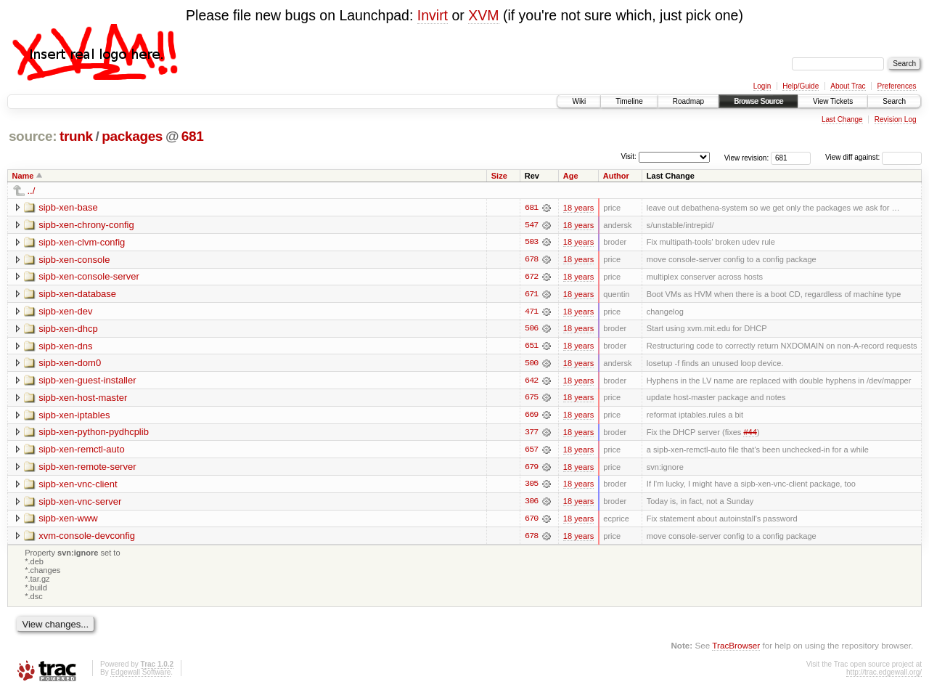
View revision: (746, 157)
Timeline (628, 101)
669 (531, 417)
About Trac (847, 86)
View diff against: (873, 157)
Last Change (842, 119)
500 (531, 364)
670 (531, 521)
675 (531, 399)
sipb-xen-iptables (74, 416)
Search (894, 101)
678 (531, 260)
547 (531, 225)
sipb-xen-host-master (82, 399)
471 (531, 312)
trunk (76, 136)
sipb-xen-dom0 (69, 364)
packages (132, 136)
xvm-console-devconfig (86, 538)
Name (23, 175)
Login (762, 86)
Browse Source (758, 101)
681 (192, 136)
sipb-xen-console (74, 259)
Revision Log (896, 119)
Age (570, 175)
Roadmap (688, 101)
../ (32, 190)
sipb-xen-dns (65, 346)
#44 (749, 434)
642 (531, 382)
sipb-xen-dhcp (68, 329)
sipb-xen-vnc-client (77, 486)
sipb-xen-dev (65, 311)
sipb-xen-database (77, 294)
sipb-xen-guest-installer (87, 381)
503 (531, 242)
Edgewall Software (140, 676)
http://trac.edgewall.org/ (884, 676)
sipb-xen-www (68, 521)
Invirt (432, 15)
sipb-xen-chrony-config (86, 224)
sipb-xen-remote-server (87, 468)
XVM (483, 15)
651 (531, 347)
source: (33, 136)
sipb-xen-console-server (88, 277)
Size (499, 175)
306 (531, 504)
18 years (578, 207)
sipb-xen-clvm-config (81, 242)
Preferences (897, 86)
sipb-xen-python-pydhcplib (93, 433)
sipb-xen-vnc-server (79, 503)
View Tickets (833, 101)
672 (531, 277)
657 (531, 452)
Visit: (629, 156)
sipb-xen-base (68, 207)
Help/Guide (800, 86)
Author (616, 175)
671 (531, 295)
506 (531, 330)
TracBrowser (736, 648)
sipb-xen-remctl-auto (81, 451)
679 (531, 469)
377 (531, 434)
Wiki (579, 101)
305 (531, 486)
